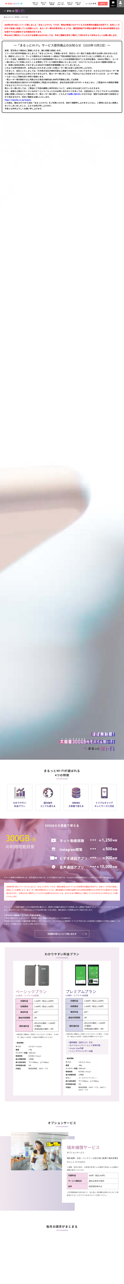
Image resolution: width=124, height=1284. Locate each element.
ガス (43, 4)
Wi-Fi (78, 4)
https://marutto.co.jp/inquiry (18, 100)
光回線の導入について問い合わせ (62, 934)
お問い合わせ (74, 94)
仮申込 (102, 4)
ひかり (70, 4)
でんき (35, 4)
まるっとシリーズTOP (11, 17)
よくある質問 (91, 4)
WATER (52, 4)
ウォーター (61, 4)
